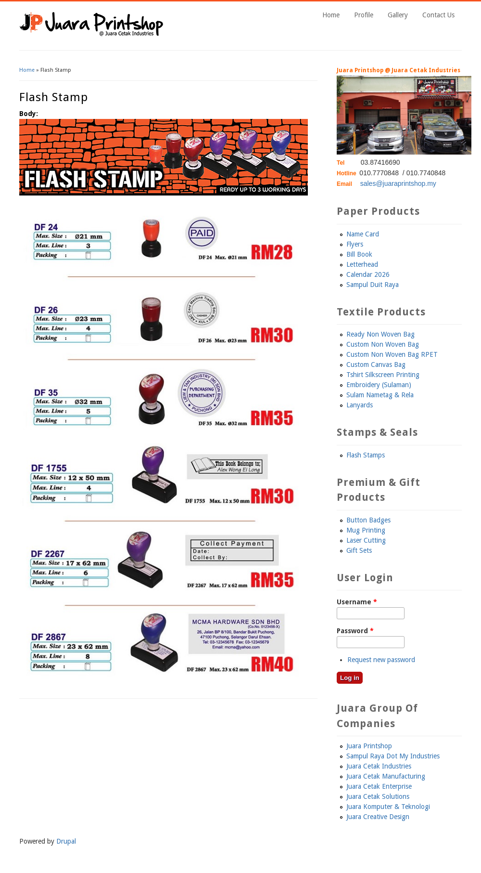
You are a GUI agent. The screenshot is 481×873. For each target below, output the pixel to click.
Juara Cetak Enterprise (379, 786)
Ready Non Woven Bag (380, 334)
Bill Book (359, 254)
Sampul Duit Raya (372, 284)
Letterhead (362, 264)
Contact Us (438, 15)
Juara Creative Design (377, 817)
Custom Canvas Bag (375, 364)
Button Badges (368, 520)
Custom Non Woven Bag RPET (392, 354)
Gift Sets (359, 550)
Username (357, 602)
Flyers (354, 244)
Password (355, 631)
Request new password (381, 660)
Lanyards (359, 405)
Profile (363, 15)
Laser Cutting (366, 540)
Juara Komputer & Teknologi (388, 806)
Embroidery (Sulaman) (378, 385)
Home (331, 15)
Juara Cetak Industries (378, 766)
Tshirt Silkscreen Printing (382, 374)
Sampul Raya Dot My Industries (393, 756)
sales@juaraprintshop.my (398, 183)
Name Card (362, 234)
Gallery (398, 15)
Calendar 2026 (368, 274)
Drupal (66, 841)
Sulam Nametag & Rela (380, 395)
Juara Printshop (369, 746)
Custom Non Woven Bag (382, 344)
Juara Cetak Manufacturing (385, 776)
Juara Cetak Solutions (377, 796)
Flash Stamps (365, 455)
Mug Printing (365, 530)
